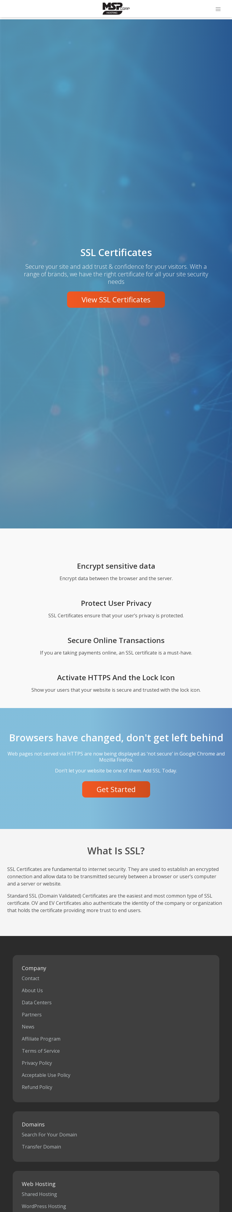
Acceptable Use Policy (46, 1075)
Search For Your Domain (49, 1134)
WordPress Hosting (44, 1206)
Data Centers (37, 1002)
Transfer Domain (41, 1146)
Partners (32, 1014)
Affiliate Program (41, 1038)
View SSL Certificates (116, 299)
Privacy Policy (37, 1063)
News (28, 1026)
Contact (30, 978)
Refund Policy (37, 1087)
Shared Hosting (39, 1194)
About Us (32, 990)
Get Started (116, 789)
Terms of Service (41, 1051)
